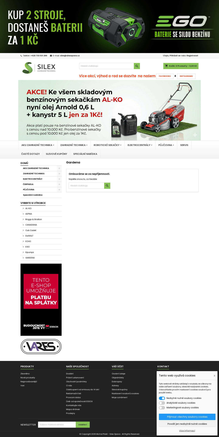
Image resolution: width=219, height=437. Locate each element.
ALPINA (28, 213)
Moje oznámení (119, 397)
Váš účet (117, 366)
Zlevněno (25, 373)
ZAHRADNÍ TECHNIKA (33, 173)
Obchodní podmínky (76, 381)
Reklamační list (73, 393)
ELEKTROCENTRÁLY (32, 178)
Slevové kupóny (119, 389)
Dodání (69, 373)
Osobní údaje (118, 373)
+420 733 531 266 (39, 55)
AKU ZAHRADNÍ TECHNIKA (36, 168)
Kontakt (163, 366)
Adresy (115, 385)
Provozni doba (73, 397)
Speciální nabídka (32, 194)
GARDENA (30, 257)
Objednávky (118, 377)
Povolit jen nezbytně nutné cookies (187, 423)
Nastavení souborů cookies (125, 393)
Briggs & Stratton (33, 219)
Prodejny (70, 413)
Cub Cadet (30, 230)
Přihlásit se (175, 55)
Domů (24, 163)
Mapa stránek (73, 409)
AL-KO (28, 208)
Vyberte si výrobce (33, 203)
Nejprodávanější (29, 381)
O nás (69, 385)
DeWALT (29, 235)
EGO (27, 246)
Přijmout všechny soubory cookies (187, 417)
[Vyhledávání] (109, 66)
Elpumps (29, 252)
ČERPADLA (28, 184)
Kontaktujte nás (73, 405)
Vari (22, 385)
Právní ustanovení (75, 377)
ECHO (28, 241)
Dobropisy (117, 381)
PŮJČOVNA (28, 189)
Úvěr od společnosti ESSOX (79, 401)
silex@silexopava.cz (70, 55)
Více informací (187, 430)
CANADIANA (31, 224)
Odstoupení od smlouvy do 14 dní (82, 389)
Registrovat (192, 55)
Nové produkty (28, 377)
